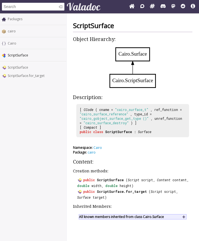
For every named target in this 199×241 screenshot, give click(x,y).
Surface (144, 131)
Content (164, 180)
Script (133, 180)
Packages (15, 19)
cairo (12, 31)
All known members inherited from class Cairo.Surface (121, 216)
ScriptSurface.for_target (26, 75)
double (83, 185)
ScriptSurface (18, 67)
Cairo (12, 43)
